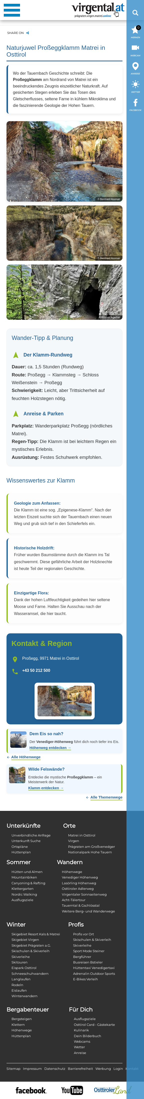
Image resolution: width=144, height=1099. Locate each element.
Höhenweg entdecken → (50, 748)
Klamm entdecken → (46, 788)
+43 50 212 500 (36, 670)
